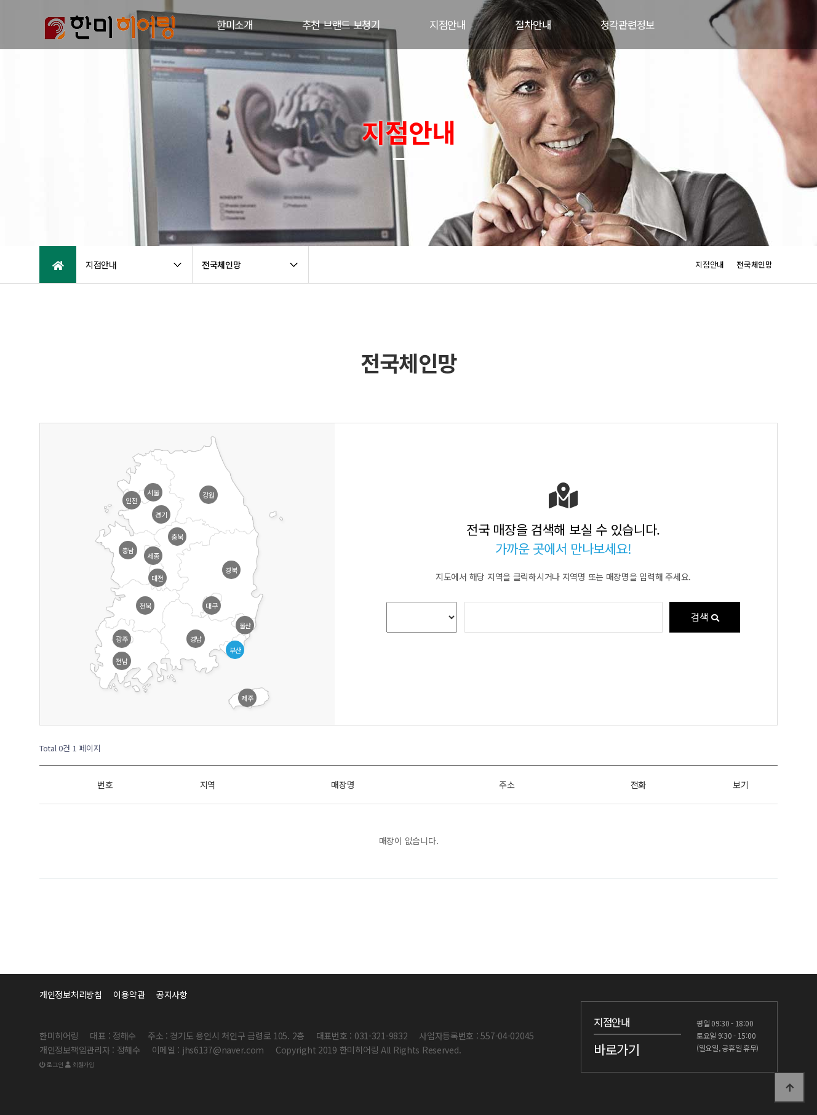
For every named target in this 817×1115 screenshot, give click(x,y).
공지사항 (172, 994)
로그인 (51, 1064)
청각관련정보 (627, 24)
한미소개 (235, 24)
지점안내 (447, 24)
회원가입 (79, 1064)
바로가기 (616, 1049)
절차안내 (533, 24)
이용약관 (129, 994)
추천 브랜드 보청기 (341, 24)
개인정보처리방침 (70, 994)
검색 (704, 617)
